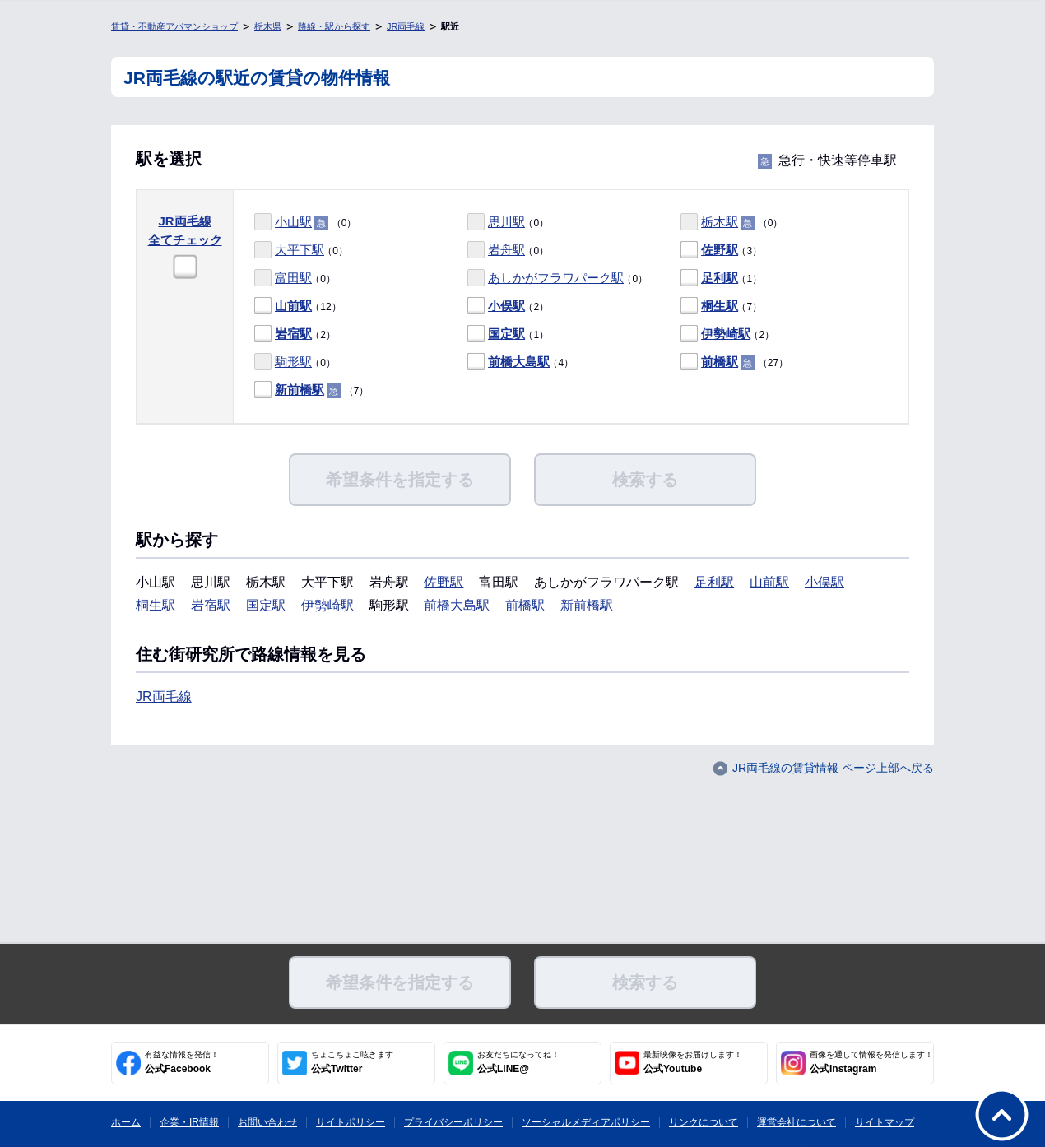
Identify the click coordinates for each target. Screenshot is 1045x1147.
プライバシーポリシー (453, 1122)
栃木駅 (719, 222)
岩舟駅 (506, 250)
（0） (305, 222)
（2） (508, 306)
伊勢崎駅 (725, 334)
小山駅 (293, 222)
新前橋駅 (299, 390)
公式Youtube (692, 1062)
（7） (721, 306)
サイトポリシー (350, 1122)
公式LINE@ (518, 1062)
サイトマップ (884, 1122)
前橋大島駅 (519, 362)
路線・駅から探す (334, 26)
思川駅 (506, 222)
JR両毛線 (406, 26)
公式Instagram (871, 1062)
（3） (721, 250)
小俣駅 (506, 306)
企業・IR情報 (189, 1122)
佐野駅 (719, 250)
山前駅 (293, 306)
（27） (734, 362)
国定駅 (506, 334)
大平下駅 (299, 250)
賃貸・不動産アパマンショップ (174, 26)
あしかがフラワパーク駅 (556, 278)
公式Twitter (352, 1062)
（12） (297, 306)
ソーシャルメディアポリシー (586, 1122)
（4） (520, 362)
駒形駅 (293, 362)
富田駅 (293, 278)
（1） (721, 278)
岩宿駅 (293, 334)
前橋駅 (719, 362)
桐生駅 (719, 306)
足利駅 (719, 278)
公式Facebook (182, 1062)
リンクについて (703, 1122)
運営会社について (796, 1122)
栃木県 (267, 26)
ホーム (126, 1122)
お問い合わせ (267, 1122)
